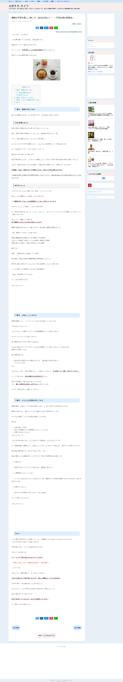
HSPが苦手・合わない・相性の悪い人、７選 (100, 152)
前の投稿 (77, 627)
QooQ (64, 681)
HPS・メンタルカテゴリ (47, 635)
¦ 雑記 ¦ (52, 1)
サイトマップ (92, 46)
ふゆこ (92, 63)
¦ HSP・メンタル (28, 1)
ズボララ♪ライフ (19, 6)
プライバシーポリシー (63, 1)
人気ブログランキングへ (95, 192)
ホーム (11, 1)
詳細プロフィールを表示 (95, 71)
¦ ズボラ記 (44, 1)
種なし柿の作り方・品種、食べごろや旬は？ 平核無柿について (100, 140)
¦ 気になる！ (18, 1)
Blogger (64, 646)
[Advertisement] (47, 298)
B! (46, 28)
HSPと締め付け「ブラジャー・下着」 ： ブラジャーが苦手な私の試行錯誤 (101, 127)
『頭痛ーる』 (41, 149)
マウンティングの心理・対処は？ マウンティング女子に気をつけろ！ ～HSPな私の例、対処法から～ (100, 165)
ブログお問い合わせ (92, 197)
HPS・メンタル (76, 24)
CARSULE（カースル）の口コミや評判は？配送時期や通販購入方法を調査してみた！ (100, 115)
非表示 (27, 87)
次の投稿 (16, 627)
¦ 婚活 (38, 1)
